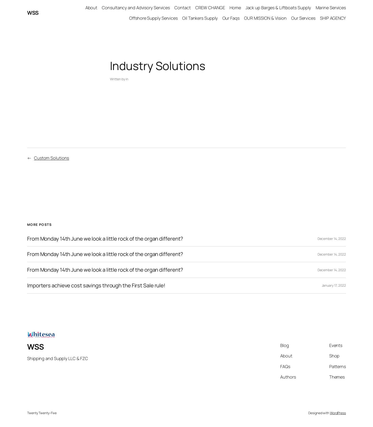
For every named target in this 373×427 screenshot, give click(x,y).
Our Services (303, 18)
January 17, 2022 (334, 285)
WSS (33, 12)
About (91, 7)
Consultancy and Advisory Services (136, 7)
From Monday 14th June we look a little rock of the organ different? (105, 239)
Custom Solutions (51, 158)
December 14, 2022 (332, 238)
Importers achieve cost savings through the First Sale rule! (96, 286)
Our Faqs (231, 18)
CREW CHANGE (210, 7)
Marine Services (331, 7)
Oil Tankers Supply (200, 18)
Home (235, 7)
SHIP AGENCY (333, 18)
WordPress (338, 413)
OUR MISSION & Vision (265, 18)
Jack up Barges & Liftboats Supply (278, 7)
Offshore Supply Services (153, 18)
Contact (182, 7)
